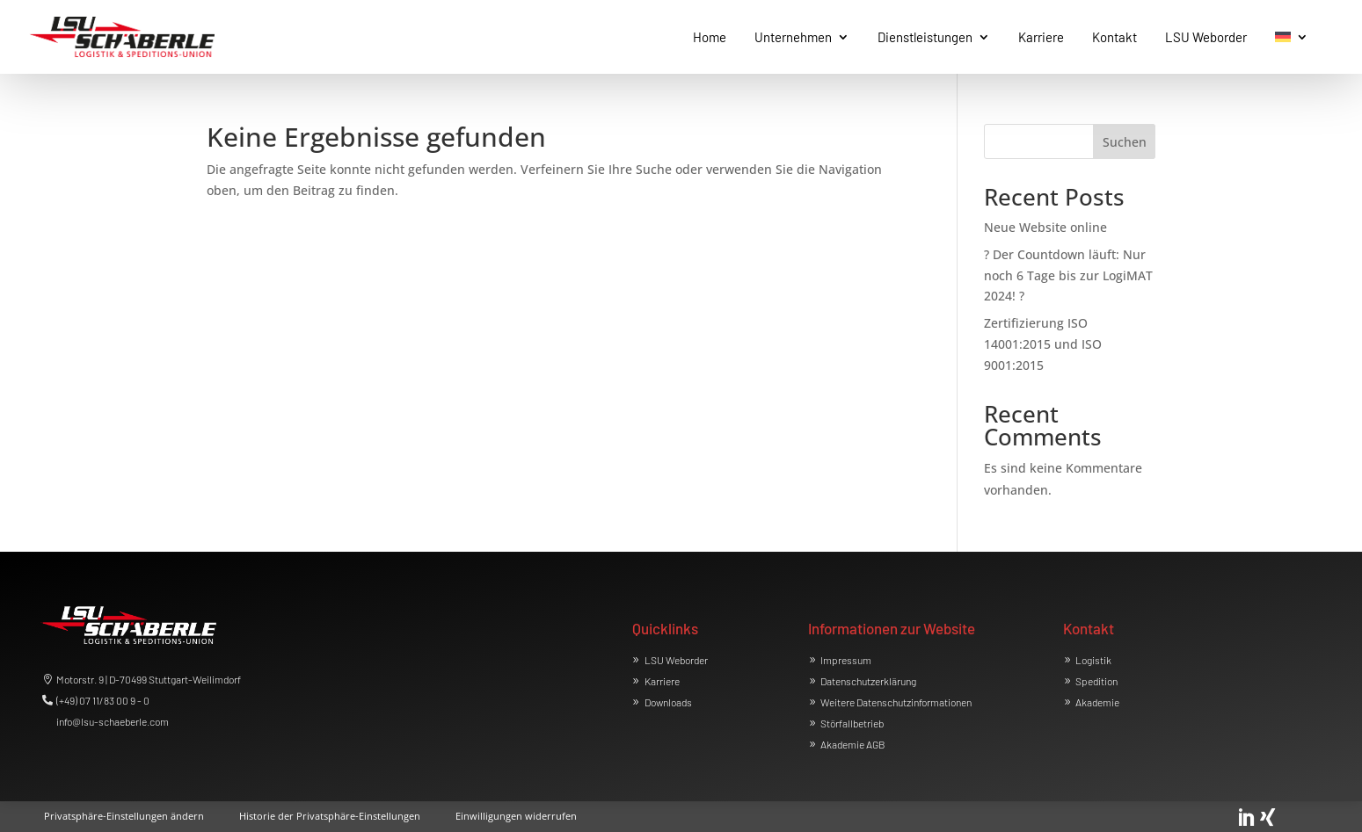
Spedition (1096, 681)
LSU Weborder (676, 660)
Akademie (1097, 702)
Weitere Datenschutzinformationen (896, 702)
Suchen (1125, 142)
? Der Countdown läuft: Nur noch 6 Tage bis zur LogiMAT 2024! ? (1068, 275)
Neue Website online (1045, 227)
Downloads (668, 702)
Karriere (662, 681)
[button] (124, 812)
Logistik (1093, 660)
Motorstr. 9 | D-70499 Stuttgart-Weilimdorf (148, 679)
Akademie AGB (852, 744)
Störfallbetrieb (852, 723)
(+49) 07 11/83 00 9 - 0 (102, 700)
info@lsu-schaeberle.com (112, 721)
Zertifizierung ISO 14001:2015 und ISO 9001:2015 (1043, 344)
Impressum (845, 660)
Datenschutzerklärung (868, 681)
